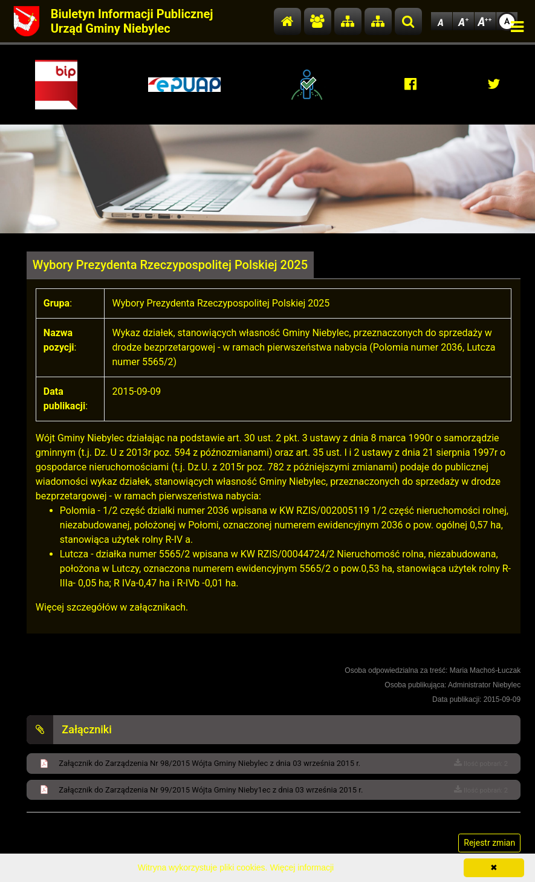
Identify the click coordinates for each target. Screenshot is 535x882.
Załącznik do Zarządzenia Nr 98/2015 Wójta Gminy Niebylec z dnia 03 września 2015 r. (209, 763)
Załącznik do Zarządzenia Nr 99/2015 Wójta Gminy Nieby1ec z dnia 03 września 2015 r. (211, 789)
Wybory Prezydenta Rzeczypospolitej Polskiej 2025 (170, 265)
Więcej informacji (302, 867)
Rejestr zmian (489, 843)
